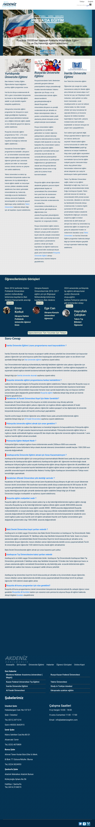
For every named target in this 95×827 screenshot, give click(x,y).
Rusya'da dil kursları (21, 592)
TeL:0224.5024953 (13, 764)
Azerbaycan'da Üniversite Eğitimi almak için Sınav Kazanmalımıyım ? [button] (36, 455)
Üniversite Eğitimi (36, 665)
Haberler (50, 665)
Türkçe (82, 1)
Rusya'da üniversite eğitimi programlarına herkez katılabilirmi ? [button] (33, 380)
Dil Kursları (21, 665)
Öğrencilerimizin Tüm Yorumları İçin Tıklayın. (47, 333)
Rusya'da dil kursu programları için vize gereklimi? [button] (27, 585)
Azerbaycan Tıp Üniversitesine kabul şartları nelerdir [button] (28, 554)
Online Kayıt (79, 665)
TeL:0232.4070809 (13, 744)
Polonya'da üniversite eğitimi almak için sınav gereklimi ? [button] (30, 423)
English (90, 1)
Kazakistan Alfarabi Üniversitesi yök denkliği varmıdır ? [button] (30, 478)
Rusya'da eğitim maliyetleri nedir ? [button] (20, 498)
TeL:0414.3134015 (13, 787)
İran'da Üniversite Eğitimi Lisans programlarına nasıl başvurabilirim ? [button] (35, 345)
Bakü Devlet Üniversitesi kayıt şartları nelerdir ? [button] (26, 529)
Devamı (10, 303)
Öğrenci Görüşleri (64, 665)
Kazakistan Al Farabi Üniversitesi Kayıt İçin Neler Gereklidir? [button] (32, 398)
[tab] (47, 345)
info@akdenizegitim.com (67, 720)
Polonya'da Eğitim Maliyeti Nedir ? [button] (20, 441)
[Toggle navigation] (84, 5)
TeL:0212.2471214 (13, 720)
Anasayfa (10, 665)
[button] (9, 33)
